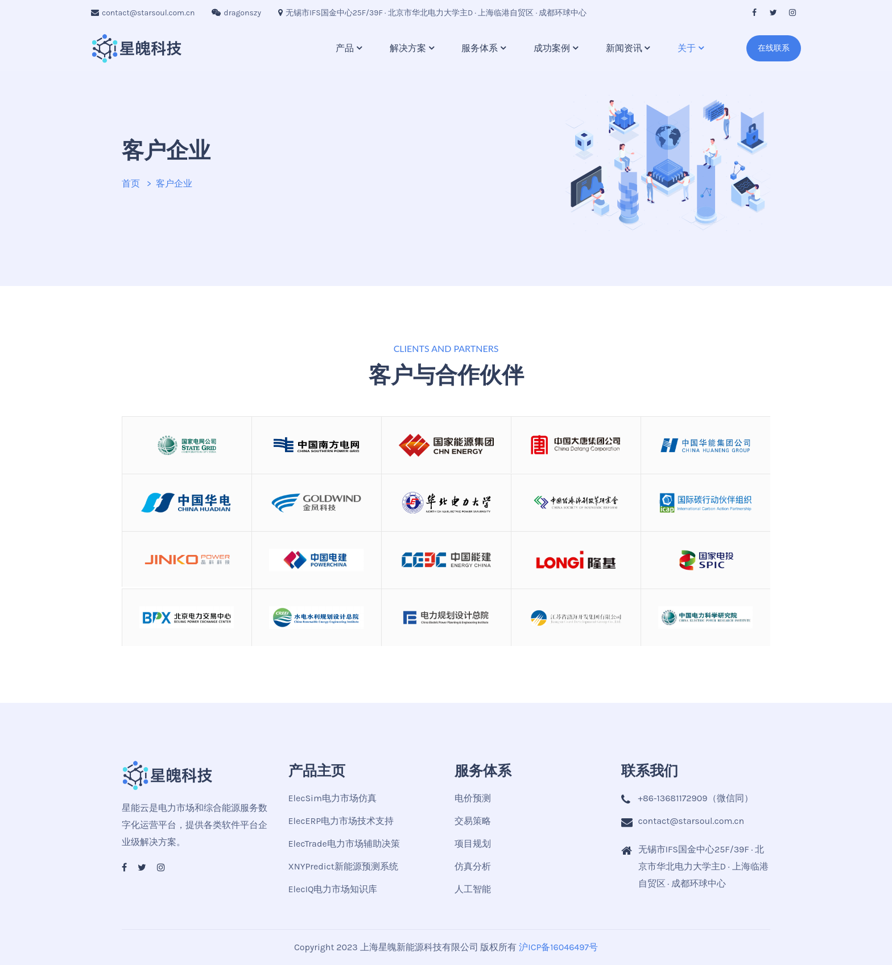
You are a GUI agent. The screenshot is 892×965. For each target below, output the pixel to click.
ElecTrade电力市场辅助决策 (344, 843)
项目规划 (473, 843)
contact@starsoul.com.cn (143, 13)
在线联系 (774, 48)
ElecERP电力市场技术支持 (341, 820)
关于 (687, 48)
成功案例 (552, 48)
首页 (131, 183)
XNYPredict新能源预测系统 (343, 866)
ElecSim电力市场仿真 (332, 798)
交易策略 (473, 820)
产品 (345, 48)
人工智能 (473, 889)
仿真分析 (473, 866)
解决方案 (408, 48)
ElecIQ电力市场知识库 (333, 889)
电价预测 (473, 798)
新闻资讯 (624, 48)
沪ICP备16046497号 (558, 947)
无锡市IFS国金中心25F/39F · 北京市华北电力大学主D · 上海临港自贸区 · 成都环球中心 (432, 13)
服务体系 (479, 48)
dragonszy (236, 13)
